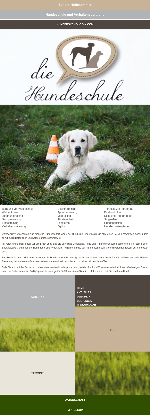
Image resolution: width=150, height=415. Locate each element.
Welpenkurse (10, 212)
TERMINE (37, 373)
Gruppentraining (11, 219)
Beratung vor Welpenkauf (17, 208)
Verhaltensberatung (14, 226)
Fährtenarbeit (65, 219)
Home (80, 288)
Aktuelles (84, 292)
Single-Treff (111, 219)
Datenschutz (75, 399)
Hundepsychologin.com (75, 24)
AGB (112, 330)
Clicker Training (66, 208)
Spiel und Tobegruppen (118, 215)
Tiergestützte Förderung (118, 208)
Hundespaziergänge (116, 226)
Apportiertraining (67, 212)
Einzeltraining (10, 222)
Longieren (63, 222)
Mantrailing (64, 215)
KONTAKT (37, 296)
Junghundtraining (12, 215)
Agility (61, 226)
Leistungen (84, 301)
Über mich (83, 297)
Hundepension (113, 222)
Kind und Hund (113, 212)
